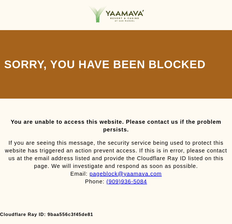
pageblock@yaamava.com (126, 174)
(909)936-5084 (126, 181)
